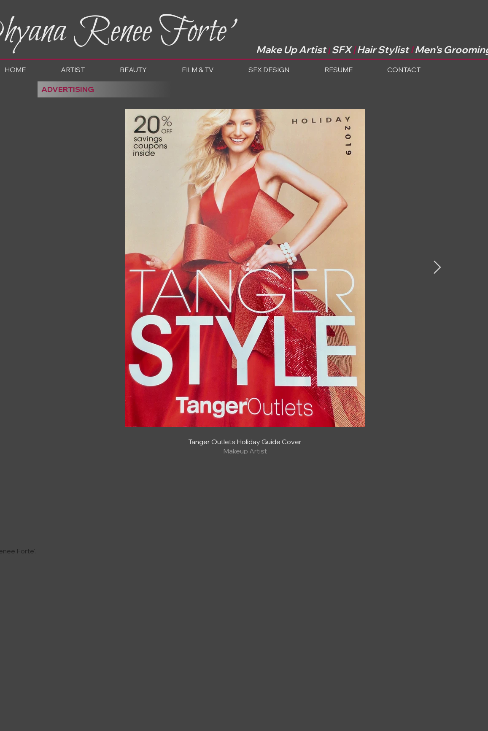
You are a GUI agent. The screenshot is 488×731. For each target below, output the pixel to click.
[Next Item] (437, 268)
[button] (147, 70)
